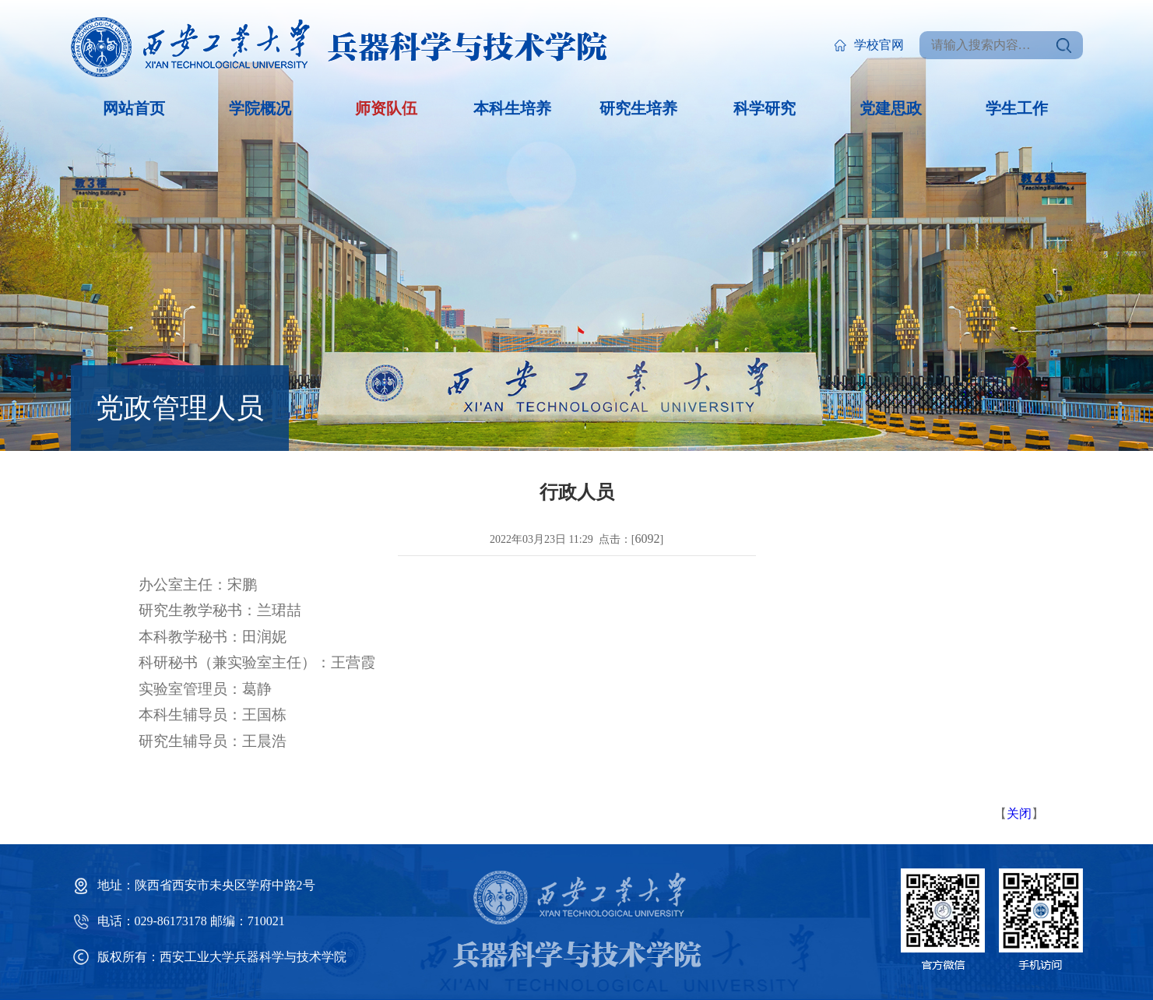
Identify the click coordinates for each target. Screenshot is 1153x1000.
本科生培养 (512, 108)
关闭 (1019, 813)
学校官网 (869, 44)
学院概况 (260, 108)
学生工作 (1017, 108)
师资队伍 (386, 108)
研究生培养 (638, 108)
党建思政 (890, 108)
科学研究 (764, 108)
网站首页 (134, 108)
